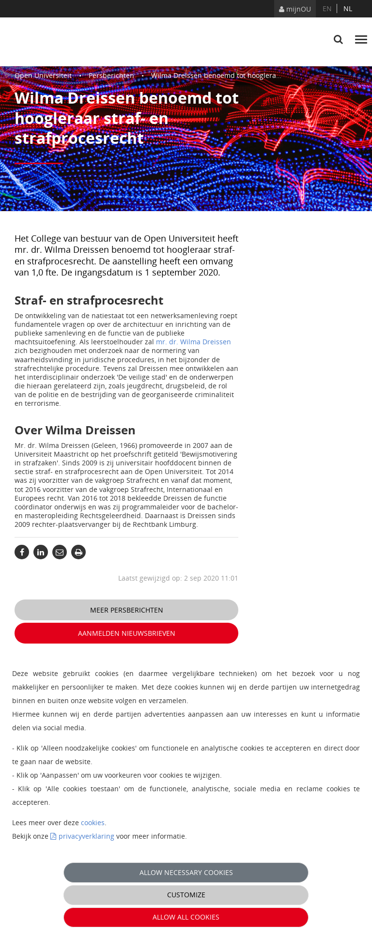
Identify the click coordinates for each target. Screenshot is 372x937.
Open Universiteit (43, 75)
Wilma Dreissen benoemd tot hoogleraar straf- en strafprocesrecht (259, 75)
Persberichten (111, 75)
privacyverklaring (86, 836)
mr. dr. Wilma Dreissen (193, 341)
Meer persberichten (126, 609)
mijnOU (295, 9)
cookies (93, 822)
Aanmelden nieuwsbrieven (126, 633)
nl (347, 8)
